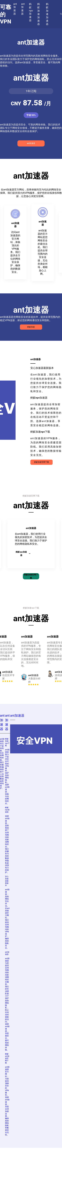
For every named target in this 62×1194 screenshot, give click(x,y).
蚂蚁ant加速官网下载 (7, 1058)
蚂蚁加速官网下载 (41, 462)
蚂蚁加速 (31, 327)
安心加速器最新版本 (7, 880)
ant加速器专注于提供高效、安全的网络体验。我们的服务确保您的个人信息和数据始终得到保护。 (2, 763)
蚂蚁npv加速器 (23, 553)
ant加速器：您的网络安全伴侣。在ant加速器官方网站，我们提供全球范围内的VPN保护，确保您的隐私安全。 (7, 918)
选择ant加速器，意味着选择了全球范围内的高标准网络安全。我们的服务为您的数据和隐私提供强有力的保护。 (7, 844)
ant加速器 (31, 143)
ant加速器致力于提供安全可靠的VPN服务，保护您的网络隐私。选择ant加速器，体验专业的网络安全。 (7, 777)
